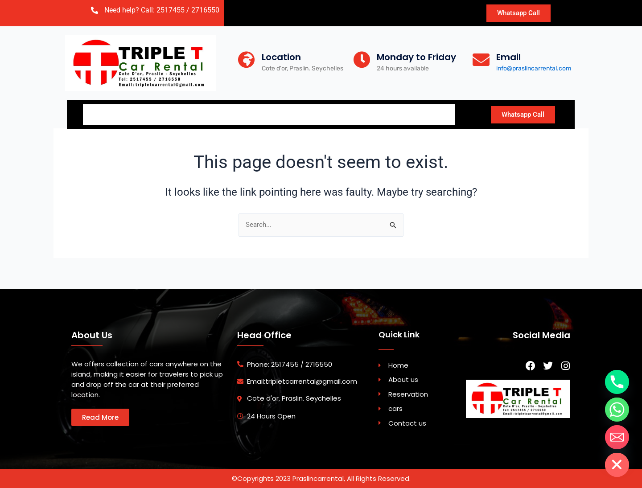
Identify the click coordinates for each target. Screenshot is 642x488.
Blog (385, 113)
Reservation (209, 113)
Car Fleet (274, 113)
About (150, 113)
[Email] (481, 59)
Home (105, 113)
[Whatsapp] (617, 410)
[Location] (246, 59)
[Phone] (617, 382)
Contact (334, 113)
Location (281, 57)
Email (508, 57)
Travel (431, 113)
